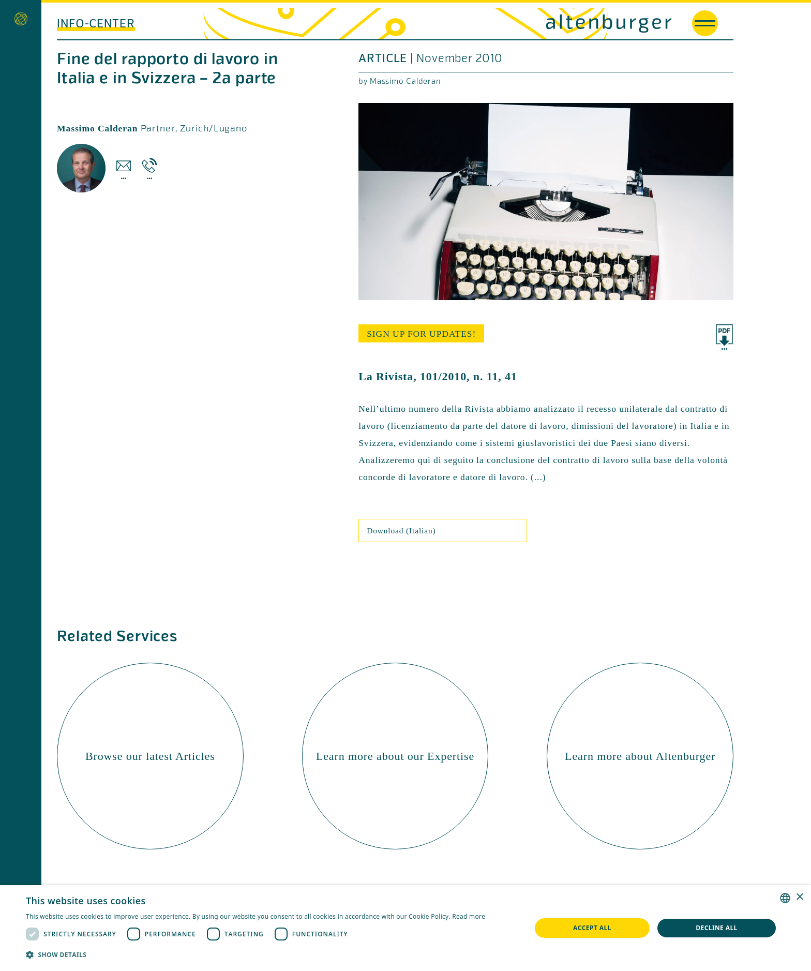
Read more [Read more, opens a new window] (468, 916)
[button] (255, 954)
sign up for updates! (421, 333)
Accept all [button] (592, 927)
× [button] (799, 897)
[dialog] (405, 928)
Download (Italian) (401, 530)
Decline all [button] (717, 927)
